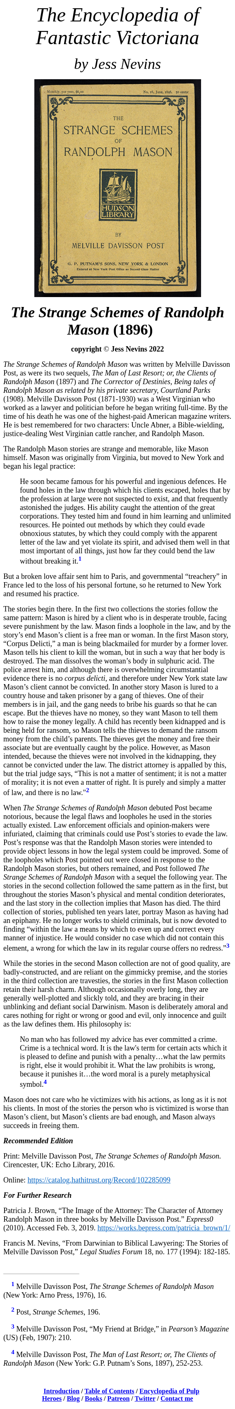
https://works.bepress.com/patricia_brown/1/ (163, 1228)
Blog (73, 1398)
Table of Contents (109, 1391)
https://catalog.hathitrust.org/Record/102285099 (99, 1180)
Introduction (61, 1391)
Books (93, 1398)
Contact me (177, 1398)
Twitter (144, 1398)
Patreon (118, 1398)
